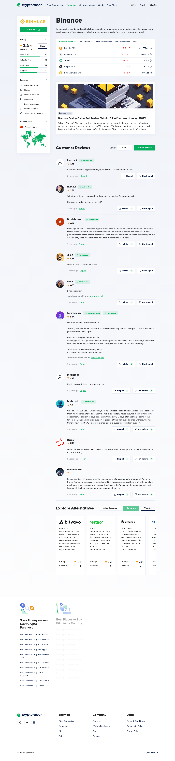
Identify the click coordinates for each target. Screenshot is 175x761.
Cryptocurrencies (87, 5)
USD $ (133, 5)
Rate (42, 46)
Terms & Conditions (136, 721)
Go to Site (33, 29)
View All (148, 508)
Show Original (96, 296)
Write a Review (145, 147)
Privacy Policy (133, 731)
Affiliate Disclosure (101, 726)
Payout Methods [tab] (122, 42)
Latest (123, 148)
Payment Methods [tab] (103, 42)
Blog (95, 731)
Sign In (143, 5)
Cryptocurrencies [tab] (67, 41)
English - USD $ (151, 752)
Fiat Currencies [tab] (85, 42)
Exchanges (71, 5)
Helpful (128, 176)
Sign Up (153, 5)
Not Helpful (146, 176)
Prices (61, 731)
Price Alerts (112, 5)
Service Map (26, 121)
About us (97, 721)
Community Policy (135, 726)
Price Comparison (55, 5)
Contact (96, 736)
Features (24, 80)
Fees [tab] (135, 42)
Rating (23, 39)
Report (84, 176)
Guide (101, 5)
